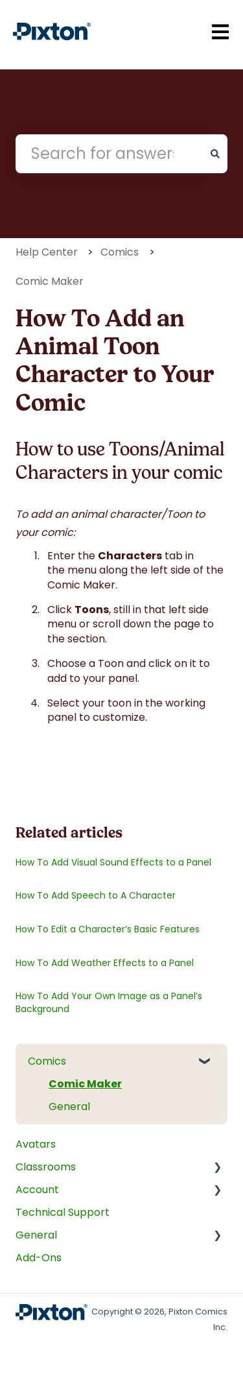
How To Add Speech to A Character (96, 895)
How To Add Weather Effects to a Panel (105, 962)
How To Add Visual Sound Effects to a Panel (113, 862)
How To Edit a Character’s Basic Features (108, 929)
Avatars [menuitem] (36, 1144)
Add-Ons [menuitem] (39, 1257)
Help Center (47, 252)
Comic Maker (50, 281)
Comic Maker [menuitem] (85, 1083)
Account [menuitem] (37, 1189)
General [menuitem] (69, 1106)
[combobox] (109, 153)
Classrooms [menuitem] (46, 1166)
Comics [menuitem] (47, 1061)
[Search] (215, 153)
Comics (119, 252)
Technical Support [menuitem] (63, 1212)
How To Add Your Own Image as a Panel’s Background (109, 1002)
